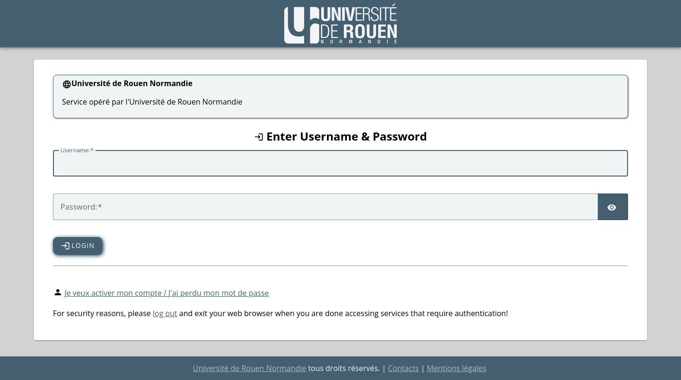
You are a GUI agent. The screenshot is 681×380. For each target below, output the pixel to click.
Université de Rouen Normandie (249, 368)
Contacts (403, 368)
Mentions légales (456, 368)
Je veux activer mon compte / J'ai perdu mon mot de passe (166, 293)
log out (165, 313)
